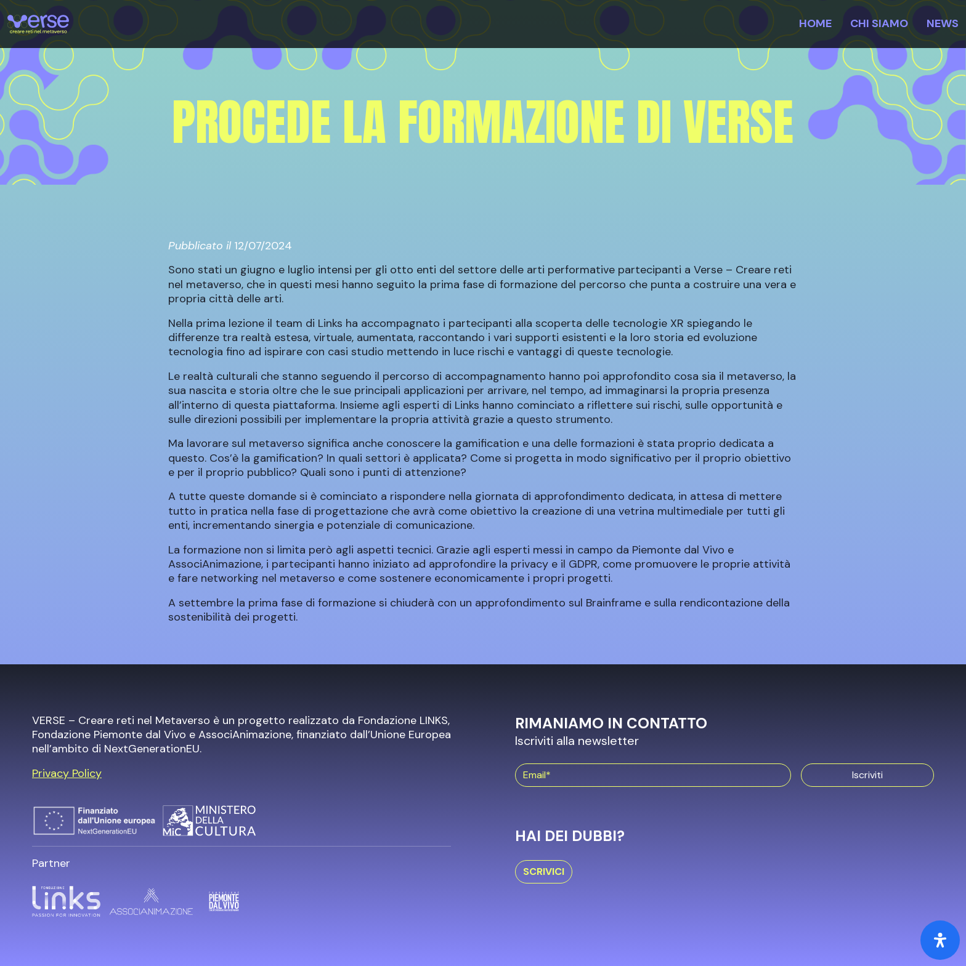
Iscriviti (867, 775)
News (943, 23)
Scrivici (543, 871)
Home (815, 23)
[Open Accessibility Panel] (940, 940)
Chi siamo (879, 23)
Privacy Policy (67, 773)
